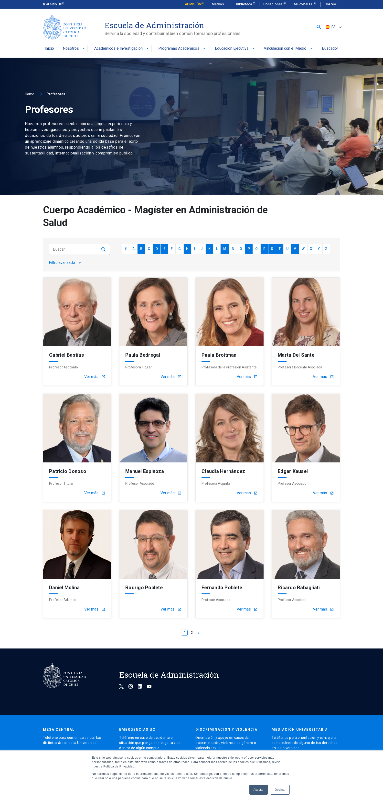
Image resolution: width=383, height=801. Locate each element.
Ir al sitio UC (52, 4)
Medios (220, 4)
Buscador (330, 49)
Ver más (94, 377)
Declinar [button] (280, 789)
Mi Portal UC (304, 4)
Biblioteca (244, 4)
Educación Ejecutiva (235, 49)
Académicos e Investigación (121, 49)
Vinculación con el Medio (288, 49)
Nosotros (74, 49)
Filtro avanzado (65, 263)
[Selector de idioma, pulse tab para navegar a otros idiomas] (333, 27)
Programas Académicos (182, 49)
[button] (319, 27)
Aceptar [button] (259, 789)
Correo (332, 4)
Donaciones (273, 4)
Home (29, 94)
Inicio (49, 49)
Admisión (193, 4)
